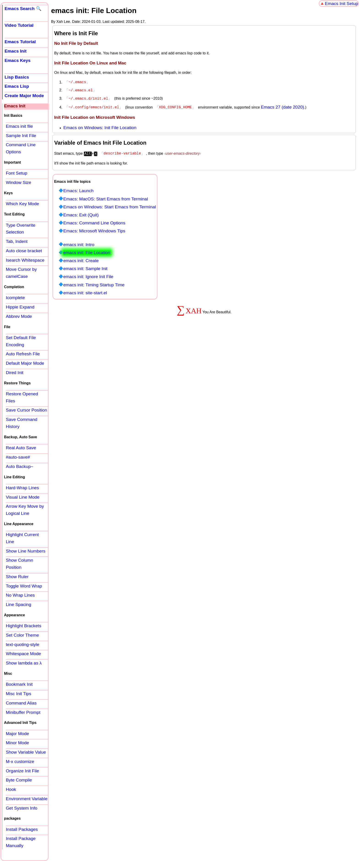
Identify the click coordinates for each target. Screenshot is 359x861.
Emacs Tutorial (20, 41)
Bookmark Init (19, 684)
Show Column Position (19, 564)
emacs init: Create (81, 259)
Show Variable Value (26, 752)
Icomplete (15, 297)
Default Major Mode (25, 363)
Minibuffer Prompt (23, 712)
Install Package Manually (20, 842)
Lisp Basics (17, 77)
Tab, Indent (16, 241)
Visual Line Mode (22, 497)
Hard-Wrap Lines (22, 487)
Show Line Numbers (25, 551)
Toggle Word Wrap (24, 586)
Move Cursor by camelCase (21, 273)
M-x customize (20, 761)
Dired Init (14, 372)
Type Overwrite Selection (20, 229)
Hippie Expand (20, 307)
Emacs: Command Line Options (94, 221)
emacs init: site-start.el (85, 291)
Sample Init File (21, 135)
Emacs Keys (17, 60)
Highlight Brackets (23, 625)
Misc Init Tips (18, 693)
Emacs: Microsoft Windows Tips (94, 229)
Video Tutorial (19, 25)
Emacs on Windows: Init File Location (99, 126)
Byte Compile (19, 780)
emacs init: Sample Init (85, 267)
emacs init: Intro (78, 243)
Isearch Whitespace (25, 260)
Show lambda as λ (24, 663)
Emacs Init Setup (341, 3)
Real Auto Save (21, 447)
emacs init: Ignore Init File (88, 275)
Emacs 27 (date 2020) (282, 105)
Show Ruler (17, 576)
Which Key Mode (22, 203)
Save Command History (21, 423)
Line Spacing (18, 604)
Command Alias (21, 703)
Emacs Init (16, 51)
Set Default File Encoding (21, 341)
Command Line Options (20, 148)
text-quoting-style (22, 644)
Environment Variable (26, 798)
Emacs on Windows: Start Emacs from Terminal (109, 205)
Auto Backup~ (19, 466)
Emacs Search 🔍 (23, 8)
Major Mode (17, 733)
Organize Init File (22, 770)
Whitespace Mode (23, 653)
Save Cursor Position (26, 410)
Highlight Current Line (22, 538)
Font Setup (16, 173)
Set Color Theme (22, 635)
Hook (11, 789)
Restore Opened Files (22, 397)
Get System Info (21, 808)
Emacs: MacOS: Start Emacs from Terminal (105, 197)
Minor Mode (17, 742)
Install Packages (22, 829)
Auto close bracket (24, 250)
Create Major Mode (24, 95)
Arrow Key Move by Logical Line (25, 510)
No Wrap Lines (20, 595)
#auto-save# (18, 457)
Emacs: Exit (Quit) (81, 213)
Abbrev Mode (19, 316)
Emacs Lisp (17, 86)
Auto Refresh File (23, 353)
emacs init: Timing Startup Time (94, 283)
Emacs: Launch (78, 189)
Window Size (18, 182)
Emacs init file (19, 126)
